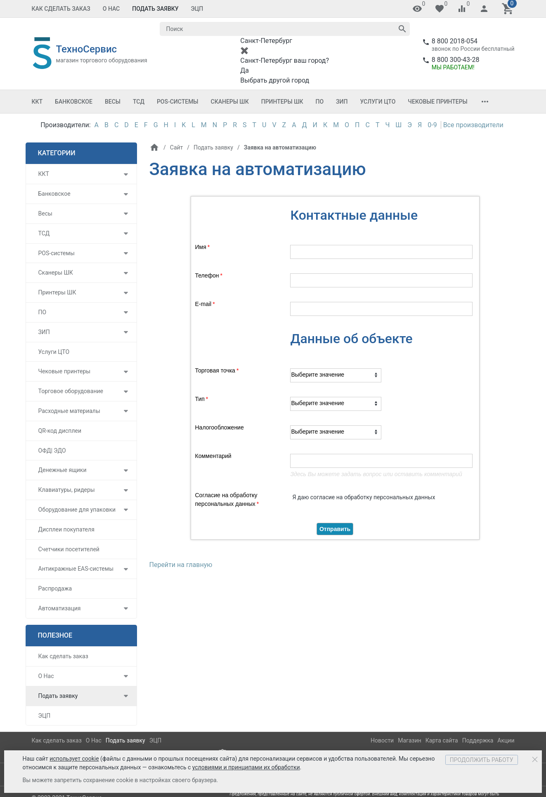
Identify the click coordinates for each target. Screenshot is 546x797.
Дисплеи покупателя (66, 529)
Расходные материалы (69, 411)
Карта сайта (441, 740)
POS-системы (178, 101)
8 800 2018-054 (454, 41)
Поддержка (478, 740)
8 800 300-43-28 (456, 60)
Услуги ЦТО (377, 101)
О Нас (111, 8)
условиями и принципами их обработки (246, 767)
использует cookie (74, 758)
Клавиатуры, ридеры (66, 489)
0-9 (432, 125)
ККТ (37, 101)
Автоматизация (59, 608)
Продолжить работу (481, 760)
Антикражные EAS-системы (76, 568)
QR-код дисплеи (60, 430)
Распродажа (55, 588)
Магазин (409, 740)
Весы (113, 101)
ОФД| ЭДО (52, 450)
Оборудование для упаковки (77, 509)
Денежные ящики (62, 470)
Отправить (334, 529)
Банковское (73, 101)
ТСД (138, 101)
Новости (382, 740)
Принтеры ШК (282, 101)
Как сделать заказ (61, 8)
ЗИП (341, 101)
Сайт (176, 147)
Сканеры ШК (230, 101)
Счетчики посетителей (68, 549)
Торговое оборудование (71, 391)
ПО (320, 101)
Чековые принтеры (437, 101)
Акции (505, 740)
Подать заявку (155, 8)
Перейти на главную (181, 565)
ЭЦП (197, 8)
